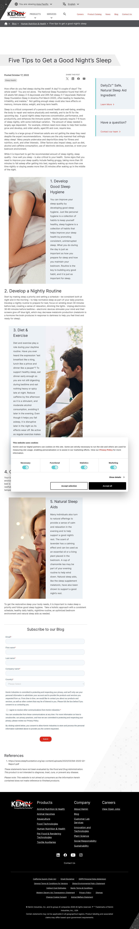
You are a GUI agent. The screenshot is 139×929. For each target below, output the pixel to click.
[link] (15, 14)
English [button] (71, 4)
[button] (51, 4)
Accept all (107, 486)
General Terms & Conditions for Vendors (51, 883)
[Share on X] (67, 79)
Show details (115, 477)
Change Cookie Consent (56, 897)
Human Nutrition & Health (33, 23)
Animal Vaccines (46, 814)
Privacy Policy (85, 892)
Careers (80, 14)
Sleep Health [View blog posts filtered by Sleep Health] (10, 80)
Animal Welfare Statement (82, 897)
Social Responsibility (85, 841)
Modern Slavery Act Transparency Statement (55, 892)
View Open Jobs (111, 809)
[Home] (6, 23)
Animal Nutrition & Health (51, 809)
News (108, 14)
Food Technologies (47, 823)
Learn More (108, 104)
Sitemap (99, 892)
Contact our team (111, 131)
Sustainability (81, 845)
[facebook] (65, 855)
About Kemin (81, 809)
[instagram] (81, 855)
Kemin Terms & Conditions (82, 888)
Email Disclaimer (67, 879)
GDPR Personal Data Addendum (92, 879)
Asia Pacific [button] (42, 4)
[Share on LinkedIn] (73, 79)
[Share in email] (84, 79)
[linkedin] (58, 855)
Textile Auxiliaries (46, 842)
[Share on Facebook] (78, 79)
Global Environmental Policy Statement (88, 883)
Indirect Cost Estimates (56, 888)
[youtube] (73, 855)
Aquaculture (43, 819)
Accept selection (69, 486)
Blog (116, 14)
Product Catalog (95, 14)
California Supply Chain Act (44, 879)
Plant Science (81, 836)
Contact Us (127, 14)
